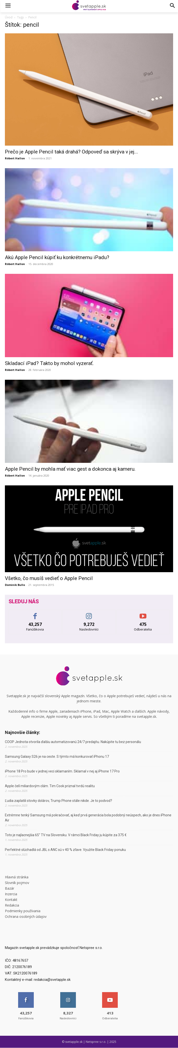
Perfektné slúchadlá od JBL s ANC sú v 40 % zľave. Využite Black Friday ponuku (65, 850)
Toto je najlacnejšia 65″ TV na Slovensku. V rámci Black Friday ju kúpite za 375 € (66, 835)
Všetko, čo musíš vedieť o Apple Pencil (49, 578)
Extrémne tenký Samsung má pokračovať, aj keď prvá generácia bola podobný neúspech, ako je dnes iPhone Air (88, 817)
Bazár (9, 888)
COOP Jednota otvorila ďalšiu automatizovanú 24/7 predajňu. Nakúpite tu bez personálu (73, 742)
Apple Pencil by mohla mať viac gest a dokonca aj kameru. (70, 469)
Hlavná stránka (16, 877)
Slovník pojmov (17, 882)
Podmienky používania (22, 911)
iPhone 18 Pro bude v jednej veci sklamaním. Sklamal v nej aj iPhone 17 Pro (62, 771)
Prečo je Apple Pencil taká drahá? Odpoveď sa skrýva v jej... (71, 152)
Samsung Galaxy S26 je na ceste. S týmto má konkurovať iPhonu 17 (57, 756)
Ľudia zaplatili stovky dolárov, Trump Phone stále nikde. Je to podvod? (58, 801)
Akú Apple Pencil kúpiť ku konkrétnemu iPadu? (57, 257)
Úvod (8, 17)
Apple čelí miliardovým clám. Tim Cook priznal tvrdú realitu (50, 786)
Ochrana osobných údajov (26, 916)
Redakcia (12, 905)
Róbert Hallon (15, 158)
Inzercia (11, 894)
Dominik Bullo (15, 585)
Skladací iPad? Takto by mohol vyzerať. (49, 363)
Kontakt (11, 899)
